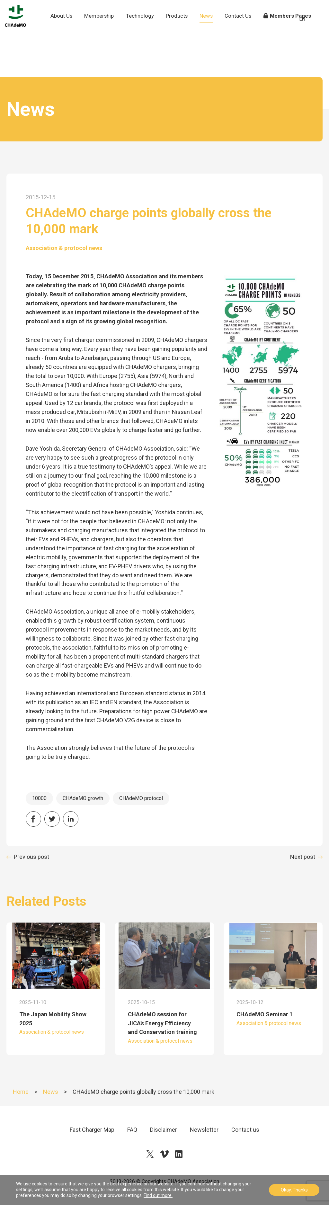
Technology (144, 25)
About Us (66, 29)
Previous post (31, 856)
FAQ (132, 1129)
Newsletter (204, 1129)
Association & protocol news (64, 248)
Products (181, 25)
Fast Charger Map (92, 1129)
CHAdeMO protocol (141, 798)
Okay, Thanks (294, 1189)
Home (21, 1091)
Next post (302, 856)
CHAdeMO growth (83, 798)
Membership (104, 25)
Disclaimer (163, 1129)
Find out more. (158, 1195)
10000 (39, 798)
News (211, 25)
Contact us (245, 1129)
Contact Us (242, 29)
